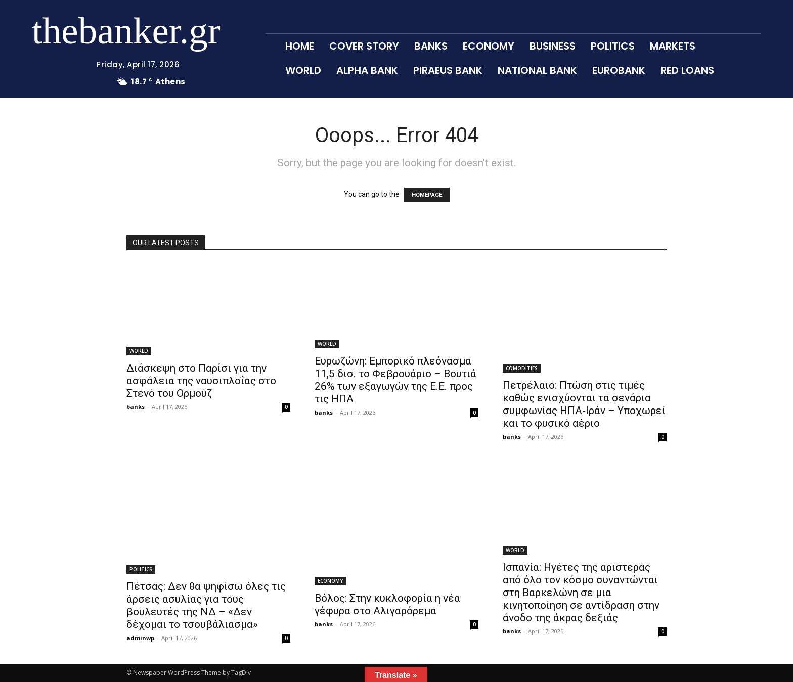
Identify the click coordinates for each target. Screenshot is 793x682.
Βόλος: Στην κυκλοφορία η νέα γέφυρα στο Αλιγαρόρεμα (387, 604)
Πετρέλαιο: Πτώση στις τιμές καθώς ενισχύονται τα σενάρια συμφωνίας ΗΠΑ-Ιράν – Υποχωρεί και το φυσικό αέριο (584, 404)
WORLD (138, 350)
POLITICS (140, 569)
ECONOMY (330, 580)
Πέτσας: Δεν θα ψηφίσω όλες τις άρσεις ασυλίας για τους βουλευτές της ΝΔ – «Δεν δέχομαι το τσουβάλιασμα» (206, 605)
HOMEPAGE (427, 195)
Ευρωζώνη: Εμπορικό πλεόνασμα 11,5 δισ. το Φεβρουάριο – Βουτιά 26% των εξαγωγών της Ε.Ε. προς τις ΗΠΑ (395, 380)
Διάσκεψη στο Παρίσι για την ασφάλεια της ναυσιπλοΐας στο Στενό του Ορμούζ (201, 380)
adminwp (140, 638)
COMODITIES (522, 368)
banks (135, 407)
